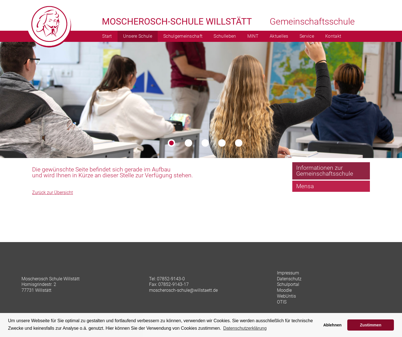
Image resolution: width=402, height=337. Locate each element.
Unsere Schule (137, 36)
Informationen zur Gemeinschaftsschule (324, 170)
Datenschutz (289, 278)
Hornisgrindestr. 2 (38, 284)
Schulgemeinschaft (182, 36)
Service (307, 36)
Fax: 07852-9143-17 (169, 284)
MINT (253, 36)
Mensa (305, 186)
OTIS (281, 302)
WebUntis (286, 296)
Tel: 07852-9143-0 (167, 278)
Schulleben (225, 36)
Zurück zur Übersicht (52, 192)
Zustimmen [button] (370, 325)
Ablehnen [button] (332, 325)
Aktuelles (279, 36)
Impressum (288, 273)
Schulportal (288, 284)
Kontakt (333, 36)
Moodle (284, 290)
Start (107, 36)
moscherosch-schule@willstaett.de (183, 290)
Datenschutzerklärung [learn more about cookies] (245, 328)
